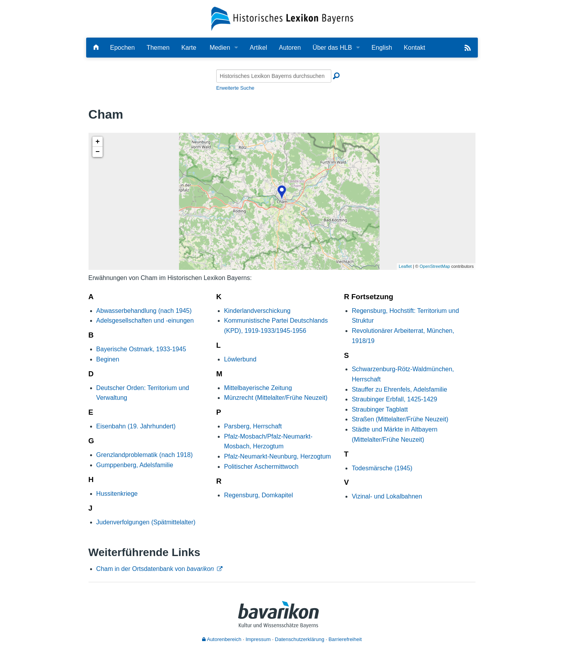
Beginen (107, 359)
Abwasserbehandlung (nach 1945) (144, 310)
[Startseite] (282, 18)
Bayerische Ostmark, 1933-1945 (141, 349)
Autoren (290, 47)
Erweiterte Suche (235, 88)
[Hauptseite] (96, 47)
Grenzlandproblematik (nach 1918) (144, 455)
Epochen (122, 47)
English (382, 47)
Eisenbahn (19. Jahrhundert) (136, 426)
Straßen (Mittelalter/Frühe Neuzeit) (400, 419)
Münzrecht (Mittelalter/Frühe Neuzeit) (275, 397)
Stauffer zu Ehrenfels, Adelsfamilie (399, 389)
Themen (158, 47)
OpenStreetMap (434, 266)
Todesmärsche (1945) (382, 468)
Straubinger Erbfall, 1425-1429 (394, 399)
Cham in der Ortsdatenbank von (155, 568)
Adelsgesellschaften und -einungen (145, 320)
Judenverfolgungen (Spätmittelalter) (145, 522)
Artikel (258, 47)
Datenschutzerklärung (299, 639)
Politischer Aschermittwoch (261, 466)
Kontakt (414, 47)
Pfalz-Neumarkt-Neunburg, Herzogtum (277, 456)
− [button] (98, 152)
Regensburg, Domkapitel (258, 495)
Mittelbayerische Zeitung (258, 388)
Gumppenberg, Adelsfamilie (135, 465)
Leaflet (405, 266)
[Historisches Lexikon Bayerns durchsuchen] (273, 76)
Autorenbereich (221, 639)
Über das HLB (332, 47)
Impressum (258, 639)
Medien (220, 47)
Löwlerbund (240, 359)
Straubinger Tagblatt (380, 409)
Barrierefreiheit (345, 639)
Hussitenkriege (117, 493)
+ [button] (98, 141)
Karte (188, 47)
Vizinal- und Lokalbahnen (387, 496)
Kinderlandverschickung (257, 310)
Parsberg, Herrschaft (253, 426)
